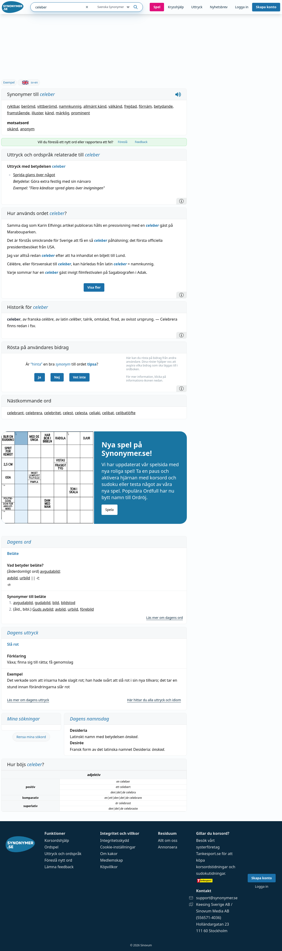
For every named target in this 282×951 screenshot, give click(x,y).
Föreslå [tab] (122, 142)
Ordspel (51, 847)
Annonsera (167, 847)
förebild (87, 609)
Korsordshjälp (56, 840)
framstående (18, 112)
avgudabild (50, 571)
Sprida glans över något (34, 174)
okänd (12, 128)
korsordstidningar (212, 866)
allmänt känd (94, 106)
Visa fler (94, 287)
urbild (25, 578)
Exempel (9, 82)
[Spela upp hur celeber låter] (178, 94)
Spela (109, 509)
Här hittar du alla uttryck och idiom (154, 700)
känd (49, 112)
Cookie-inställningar (117, 847)
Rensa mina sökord (31, 737)
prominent (80, 112)
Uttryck (196, 7)
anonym (27, 128)
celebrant (15, 412)
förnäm (145, 106)
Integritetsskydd (114, 840)
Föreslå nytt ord (58, 860)
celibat (108, 412)
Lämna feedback (59, 866)
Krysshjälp (176, 7)
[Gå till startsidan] (13, 7)
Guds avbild (42, 609)
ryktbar (13, 106)
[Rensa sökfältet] (87, 7)
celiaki (94, 412)
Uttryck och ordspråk (62, 853)
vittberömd (47, 106)
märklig (62, 112)
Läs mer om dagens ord (164, 617)
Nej (57, 377)
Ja (39, 377)
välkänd (115, 106)
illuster (37, 112)
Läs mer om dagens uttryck (28, 700)
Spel (156, 7)
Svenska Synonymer (113, 7)
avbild (12, 578)
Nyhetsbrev (218, 7)
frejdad (130, 106)
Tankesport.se (208, 853)
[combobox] (56, 7)
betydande (163, 106)
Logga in (241, 7)
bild (55, 602)
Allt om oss (167, 840)
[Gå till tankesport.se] (217, 880)
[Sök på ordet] (135, 7)
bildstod (68, 602)
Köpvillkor (109, 866)
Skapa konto (266, 7)
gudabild (42, 602)
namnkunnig (70, 106)
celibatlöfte (126, 412)
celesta (81, 412)
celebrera (34, 412)
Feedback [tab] (141, 142)
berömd (28, 106)
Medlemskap (111, 860)
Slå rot (13, 644)
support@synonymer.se (217, 897)
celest (68, 412)
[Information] (181, 201)
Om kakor (109, 853)
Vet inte (79, 377)
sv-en (29, 82)
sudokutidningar (210, 873)
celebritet (52, 412)
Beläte (13, 553)
